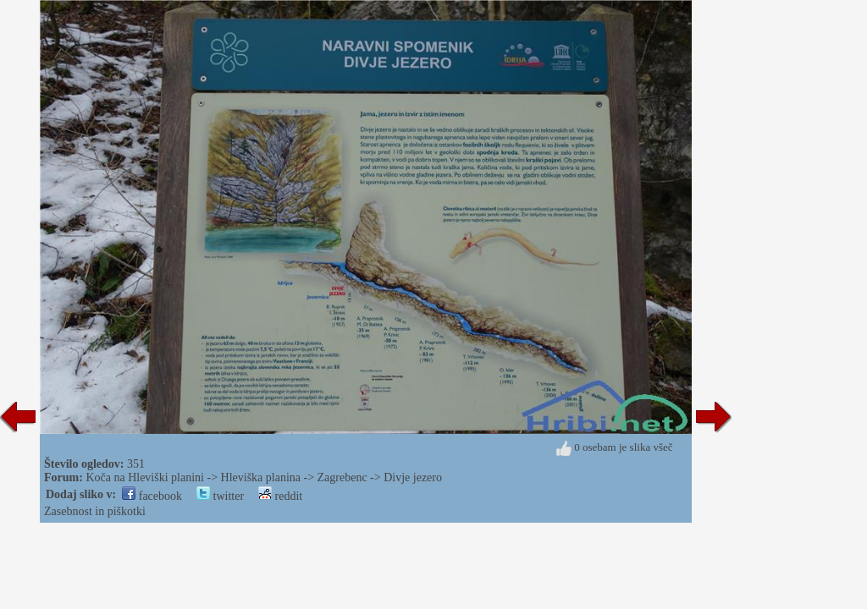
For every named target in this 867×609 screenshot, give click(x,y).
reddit (280, 496)
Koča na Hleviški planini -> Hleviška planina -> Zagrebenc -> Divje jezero (264, 477)
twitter (220, 496)
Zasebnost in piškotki (95, 511)
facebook (152, 496)
